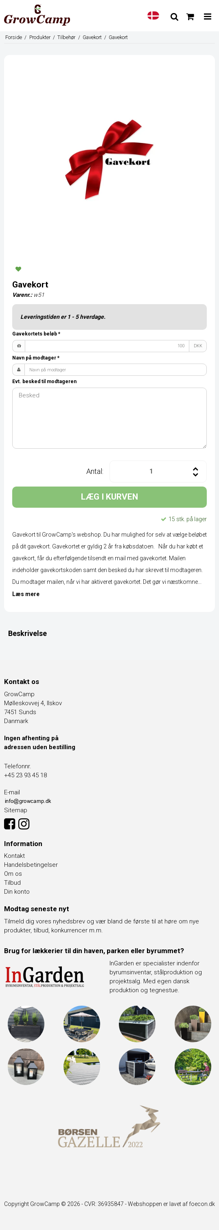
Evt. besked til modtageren (44, 381)
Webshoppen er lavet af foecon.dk (171, 1204)
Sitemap (15, 810)
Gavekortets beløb (36, 334)
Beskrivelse (27, 633)
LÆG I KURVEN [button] (109, 497)
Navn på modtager (35, 358)
